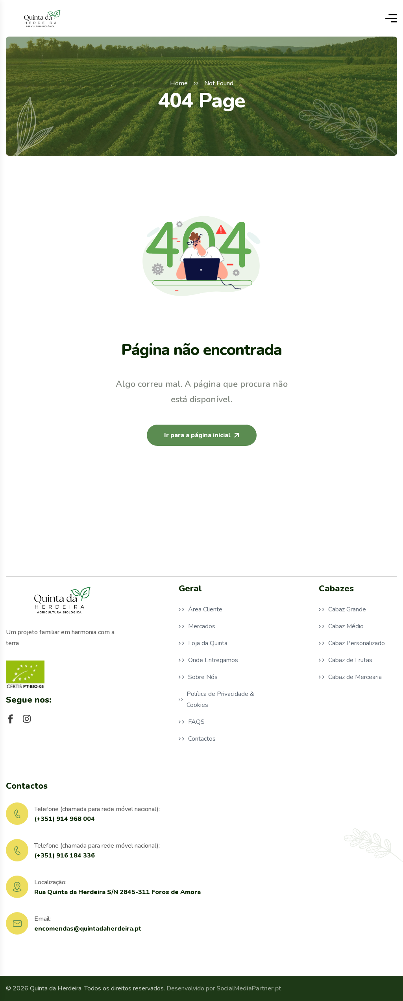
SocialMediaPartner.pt (248, 988)
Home (179, 83)
